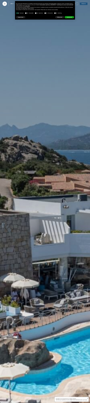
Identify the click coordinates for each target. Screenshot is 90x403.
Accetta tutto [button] (69, 17)
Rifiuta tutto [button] (59, 17)
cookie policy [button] (27, 6)
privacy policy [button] (53, 3)
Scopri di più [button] (20, 17)
